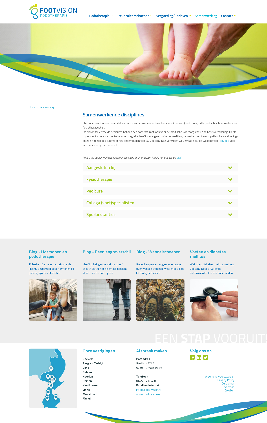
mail (178, 157)
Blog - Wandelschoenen (158, 251)
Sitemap (229, 387)
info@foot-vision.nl (148, 389)
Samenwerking (46, 107)
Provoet (224, 140)
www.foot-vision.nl (148, 394)
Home (32, 107)
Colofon (229, 390)
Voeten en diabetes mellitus (208, 253)
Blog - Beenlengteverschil (107, 251)
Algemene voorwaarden (219, 376)
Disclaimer (228, 383)
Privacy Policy (225, 379)
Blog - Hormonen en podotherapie (48, 253)
